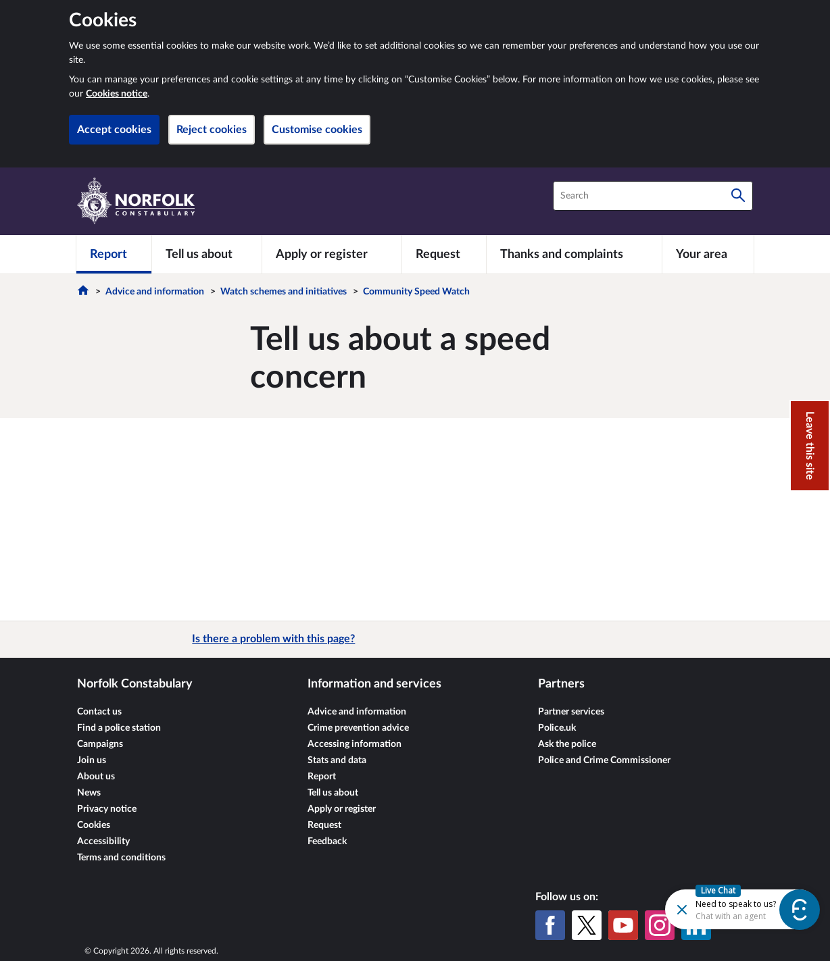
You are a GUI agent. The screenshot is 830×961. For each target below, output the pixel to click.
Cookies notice (116, 94)
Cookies (93, 825)
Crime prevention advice (358, 728)
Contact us (99, 712)
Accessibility (103, 841)
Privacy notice (107, 809)
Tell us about (333, 793)
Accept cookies (114, 129)
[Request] (444, 254)
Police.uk (557, 728)
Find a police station (119, 728)
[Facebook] (550, 925)
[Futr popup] (713, 908)
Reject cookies (211, 129)
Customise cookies (317, 129)
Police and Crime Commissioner (604, 760)
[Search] (738, 196)
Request (324, 825)
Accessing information (354, 744)
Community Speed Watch (416, 291)
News (89, 793)
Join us (91, 760)
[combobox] (653, 196)
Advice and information (154, 291)
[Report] (113, 254)
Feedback (327, 841)
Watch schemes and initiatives (283, 291)
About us (96, 776)
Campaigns (100, 744)
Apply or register (342, 809)
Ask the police (567, 744)
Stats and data (337, 760)
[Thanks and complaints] (574, 254)
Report (322, 776)
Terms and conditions (121, 857)
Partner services (571, 712)
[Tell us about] (207, 254)
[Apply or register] (331, 254)
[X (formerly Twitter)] (587, 925)
